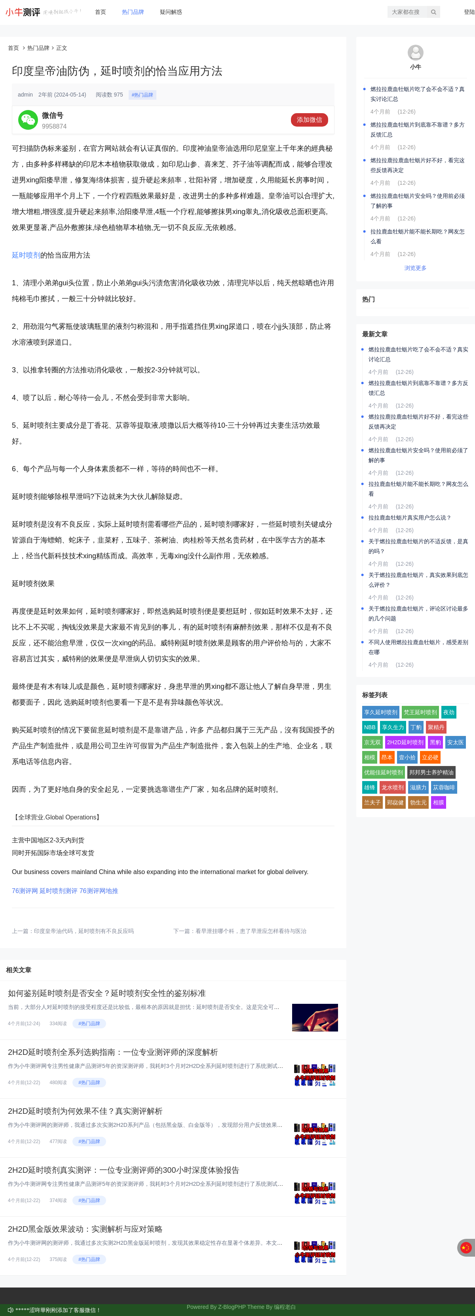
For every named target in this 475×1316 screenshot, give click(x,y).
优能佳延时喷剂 (383, 772)
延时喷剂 (26, 255)
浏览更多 (416, 268)
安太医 (455, 742)
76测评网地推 (99, 890)
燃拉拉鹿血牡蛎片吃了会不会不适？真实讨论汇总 (417, 94)
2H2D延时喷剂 (405, 742)
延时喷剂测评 (59, 890)
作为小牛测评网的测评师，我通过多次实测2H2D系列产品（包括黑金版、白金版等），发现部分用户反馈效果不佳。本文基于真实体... (172, 1125)
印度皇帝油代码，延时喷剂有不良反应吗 (84, 931)
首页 (100, 12)
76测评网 (25, 890)
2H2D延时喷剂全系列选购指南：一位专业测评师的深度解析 (113, 1052)
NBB (370, 727)
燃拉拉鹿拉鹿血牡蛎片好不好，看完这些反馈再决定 (417, 165)
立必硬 (430, 757)
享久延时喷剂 (380, 712)
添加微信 (309, 119)
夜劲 (448, 712)
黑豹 (435, 742)
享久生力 (393, 727)
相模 (369, 757)
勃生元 (418, 802)
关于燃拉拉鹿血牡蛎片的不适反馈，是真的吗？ (418, 546)
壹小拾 (407, 757)
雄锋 (369, 787)
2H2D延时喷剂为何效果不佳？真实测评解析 (85, 1111)
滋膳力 (418, 787)
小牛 (415, 67)
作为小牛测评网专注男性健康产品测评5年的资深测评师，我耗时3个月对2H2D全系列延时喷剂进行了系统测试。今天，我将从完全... (170, 1066)
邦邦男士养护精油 (431, 772)
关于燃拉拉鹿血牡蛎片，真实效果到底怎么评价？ (418, 580)
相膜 (438, 802)
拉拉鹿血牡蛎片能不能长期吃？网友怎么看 (417, 236)
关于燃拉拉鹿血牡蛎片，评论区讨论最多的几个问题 (418, 613)
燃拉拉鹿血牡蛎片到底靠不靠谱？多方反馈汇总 (417, 129)
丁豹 (416, 727)
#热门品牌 (143, 95)
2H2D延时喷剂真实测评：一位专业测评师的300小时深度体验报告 (123, 1170)
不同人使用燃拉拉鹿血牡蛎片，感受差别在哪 (418, 647)
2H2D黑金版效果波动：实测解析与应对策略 (85, 1229)
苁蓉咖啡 (444, 787)
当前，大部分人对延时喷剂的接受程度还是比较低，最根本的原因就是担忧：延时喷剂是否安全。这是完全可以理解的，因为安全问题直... (176, 1007)
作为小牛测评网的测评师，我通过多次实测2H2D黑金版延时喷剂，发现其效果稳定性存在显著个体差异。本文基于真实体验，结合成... (172, 1243)
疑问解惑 (171, 12)
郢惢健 (395, 802)
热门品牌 (133, 12)
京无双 (372, 742)
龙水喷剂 (393, 787)
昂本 (387, 757)
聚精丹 (436, 727)
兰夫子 (372, 802)
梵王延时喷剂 (420, 712)
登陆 (469, 12)
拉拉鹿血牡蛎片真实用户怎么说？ (410, 517)
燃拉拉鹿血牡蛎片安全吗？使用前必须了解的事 (417, 201)
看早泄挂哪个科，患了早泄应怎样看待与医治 (251, 931)
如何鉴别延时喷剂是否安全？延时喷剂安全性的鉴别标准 (107, 993)
